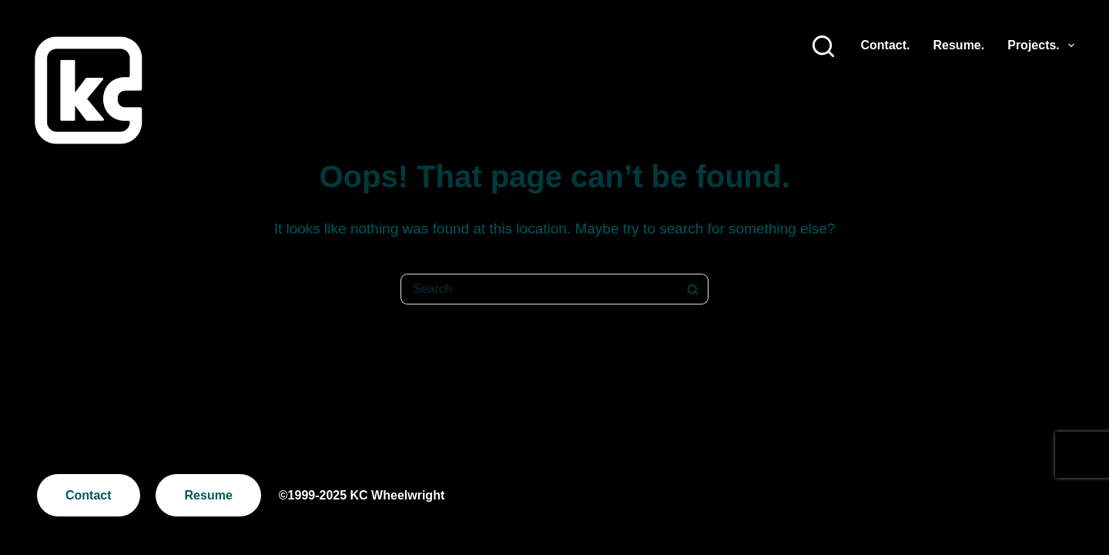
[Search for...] (539, 289)
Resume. (959, 45)
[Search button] (693, 289)
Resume (209, 495)
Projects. (1040, 45)
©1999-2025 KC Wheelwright (361, 495)
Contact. (885, 45)
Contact (88, 495)
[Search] (823, 46)
